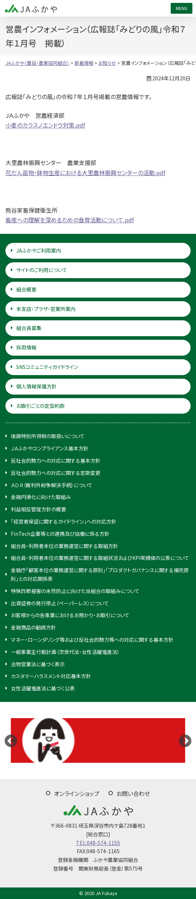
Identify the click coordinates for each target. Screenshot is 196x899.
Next (185, 740)
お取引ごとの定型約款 (40, 405)
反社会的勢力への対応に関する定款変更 (56, 472)
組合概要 (26, 289)
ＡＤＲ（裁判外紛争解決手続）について (52, 485)
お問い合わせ (133, 793)
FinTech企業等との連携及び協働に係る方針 (60, 533)
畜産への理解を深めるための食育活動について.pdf (69, 219)
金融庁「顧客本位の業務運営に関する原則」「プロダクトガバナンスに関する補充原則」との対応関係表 (100, 574)
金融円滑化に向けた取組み (41, 496)
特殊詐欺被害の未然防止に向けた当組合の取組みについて (75, 591)
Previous (11, 740)
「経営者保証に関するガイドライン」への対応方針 (63, 521)
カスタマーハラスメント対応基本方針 (51, 676)
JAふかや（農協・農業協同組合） (31, 8)
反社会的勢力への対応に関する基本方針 (56, 460)
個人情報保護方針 (36, 386)
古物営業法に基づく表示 (38, 664)
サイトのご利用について (41, 269)
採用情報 (26, 347)
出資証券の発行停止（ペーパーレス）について (60, 603)
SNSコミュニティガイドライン (47, 366)
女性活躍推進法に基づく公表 (43, 688)
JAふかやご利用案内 (38, 250)
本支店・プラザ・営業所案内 (46, 308)
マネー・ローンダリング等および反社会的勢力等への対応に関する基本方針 (92, 639)
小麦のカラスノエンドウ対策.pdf (45, 125)
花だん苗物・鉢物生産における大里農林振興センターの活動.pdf (85, 172)
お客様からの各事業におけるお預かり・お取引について (70, 615)
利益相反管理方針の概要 (38, 509)
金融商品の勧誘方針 (33, 627)
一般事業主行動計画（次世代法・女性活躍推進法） (65, 651)
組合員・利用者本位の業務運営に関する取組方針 (64, 545)
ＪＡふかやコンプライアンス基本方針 (50, 448)
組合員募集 (29, 327)
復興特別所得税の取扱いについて (48, 436)
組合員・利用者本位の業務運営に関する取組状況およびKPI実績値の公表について (100, 557)
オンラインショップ (76, 793)
